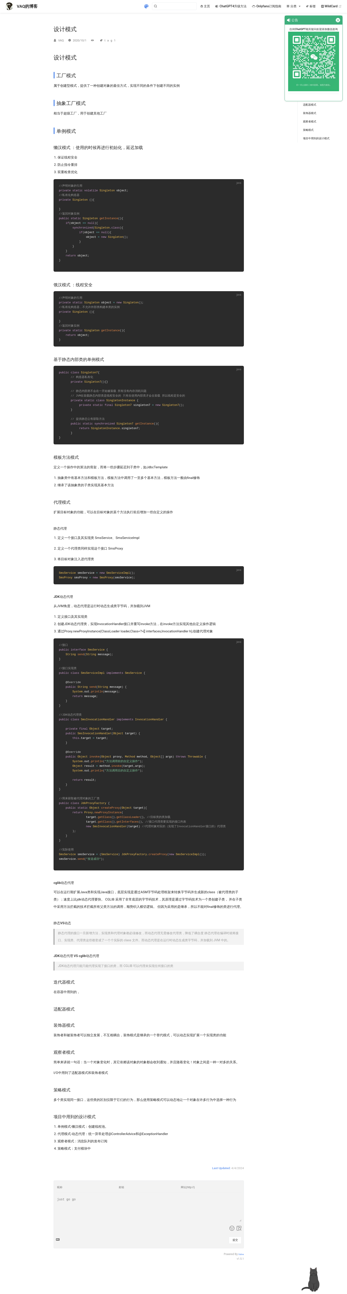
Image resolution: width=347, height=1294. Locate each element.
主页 (205, 6)
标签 (311, 6)
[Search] (174, 6)
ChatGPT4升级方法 (230, 6)
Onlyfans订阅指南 (266, 6)
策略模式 (308, 130)
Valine (241, 1272)
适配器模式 (309, 104)
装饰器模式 (309, 113)
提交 (235, 1257)
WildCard (331, 6)
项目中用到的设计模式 (316, 138)
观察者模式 (309, 121)
